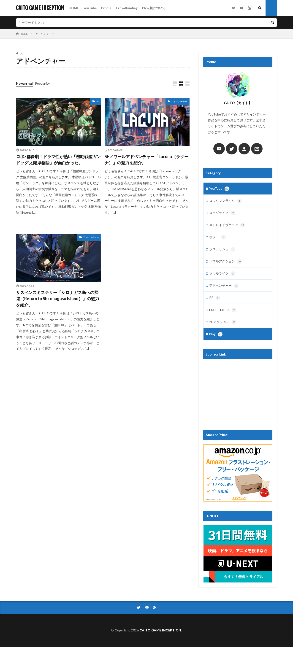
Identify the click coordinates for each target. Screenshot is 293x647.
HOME (74, 8)
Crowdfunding (127, 8)
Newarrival (24, 83)
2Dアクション (222, 322)
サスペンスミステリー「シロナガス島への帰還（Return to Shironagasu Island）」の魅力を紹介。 (57, 298)
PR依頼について (153, 8)
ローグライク (222, 213)
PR (97, 101)
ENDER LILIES (222, 310)
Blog (215, 334)
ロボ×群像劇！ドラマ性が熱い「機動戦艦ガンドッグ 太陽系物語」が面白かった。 (58, 159)
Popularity (42, 83)
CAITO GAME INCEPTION (40, 8)
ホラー (217, 237)
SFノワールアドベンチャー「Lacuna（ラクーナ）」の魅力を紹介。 (146, 159)
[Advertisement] (237, 392)
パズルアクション (225, 261)
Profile (106, 8)
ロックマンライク (225, 201)
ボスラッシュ (222, 249)
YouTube (90, 8)
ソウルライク (222, 273)
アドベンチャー (44, 33)
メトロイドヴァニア (227, 225)
